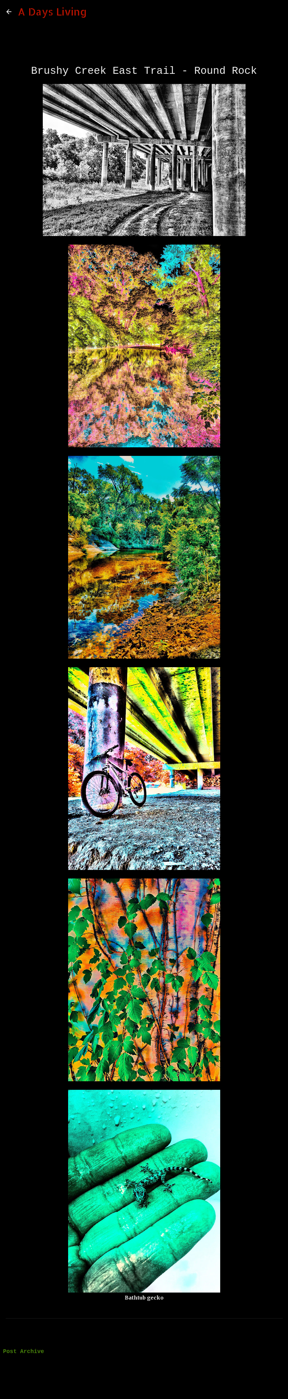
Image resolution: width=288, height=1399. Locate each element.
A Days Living (52, 11)
